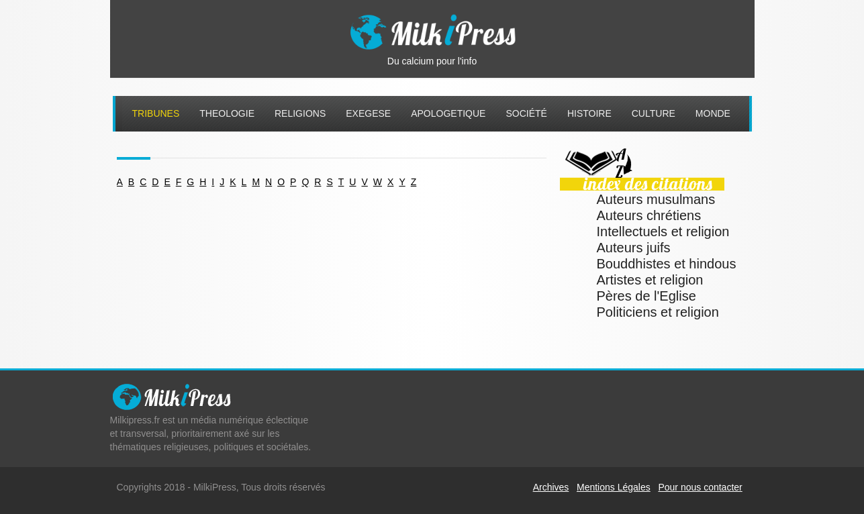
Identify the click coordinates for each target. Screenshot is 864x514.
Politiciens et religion (658, 312)
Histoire (589, 113)
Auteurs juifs (634, 247)
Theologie (226, 113)
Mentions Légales (614, 487)
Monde (712, 113)
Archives (551, 487)
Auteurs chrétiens (649, 215)
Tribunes (156, 113)
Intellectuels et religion (663, 231)
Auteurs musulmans (656, 199)
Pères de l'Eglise (646, 296)
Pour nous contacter (700, 487)
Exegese (368, 113)
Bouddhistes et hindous (666, 263)
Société (526, 113)
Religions (300, 113)
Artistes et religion (650, 279)
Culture (653, 113)
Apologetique (448, 113)
